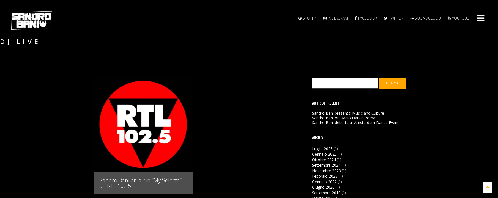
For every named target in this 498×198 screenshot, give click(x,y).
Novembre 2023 (326, 170)
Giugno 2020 (323, 187)
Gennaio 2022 (324, 181)
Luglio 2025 (322, 148)
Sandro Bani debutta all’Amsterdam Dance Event (355, 122)
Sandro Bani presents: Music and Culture (348, 113)
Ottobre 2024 (324, 159)
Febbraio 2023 (325, 176)
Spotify (307, 18)
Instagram (335, 18)
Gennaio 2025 (324, 154)
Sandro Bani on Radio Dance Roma (343, 118)
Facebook (366, 18)
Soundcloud (425, 18)
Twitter (393, 18)
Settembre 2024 (326, 165)
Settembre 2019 (326, 192)
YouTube (458, 18)
